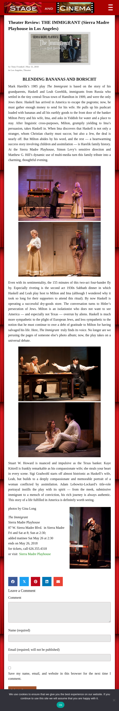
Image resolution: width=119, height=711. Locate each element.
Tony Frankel (17, 66)
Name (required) (19, 630)
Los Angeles (16, 70)
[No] (114, 700)
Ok (60, 704)
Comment (14, 597)
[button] (109, 7)
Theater (27, 70)
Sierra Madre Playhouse (35, 554)
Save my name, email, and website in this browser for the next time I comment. (59, 676)
